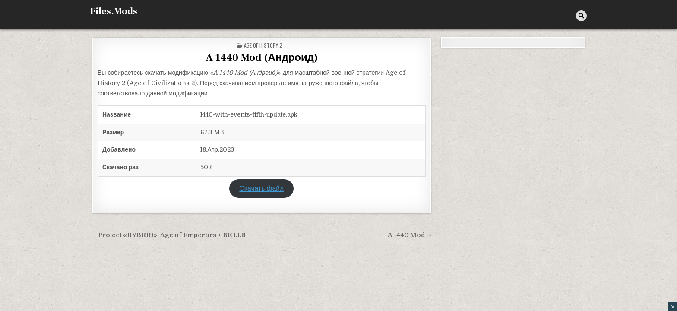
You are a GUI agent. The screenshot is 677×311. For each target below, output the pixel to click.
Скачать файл (261, 189)
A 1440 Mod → (410, 235)
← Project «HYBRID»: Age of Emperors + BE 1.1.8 (168, 235)
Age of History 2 (263, 45)
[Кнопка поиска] (581, 15)
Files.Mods (113, 11)
